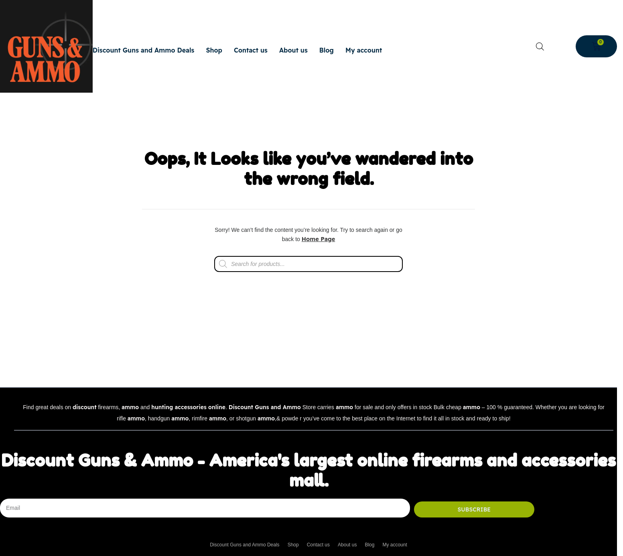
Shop (214, 50)
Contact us (251, 50)
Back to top (583, 384)
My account (363, 50)
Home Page (318, 239)
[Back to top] (583, 378)
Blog (326, 50)
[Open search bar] (540, 46)
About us (293, 50)
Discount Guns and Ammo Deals (144, 50)
